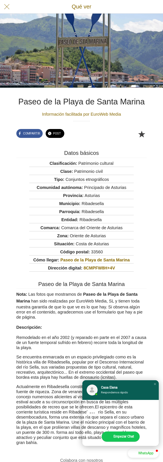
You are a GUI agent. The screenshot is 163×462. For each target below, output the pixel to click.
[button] (155, 384)
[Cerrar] (6, 6)
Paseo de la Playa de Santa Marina (95, 260)
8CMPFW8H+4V (99, 268)
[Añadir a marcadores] (141, 134)
